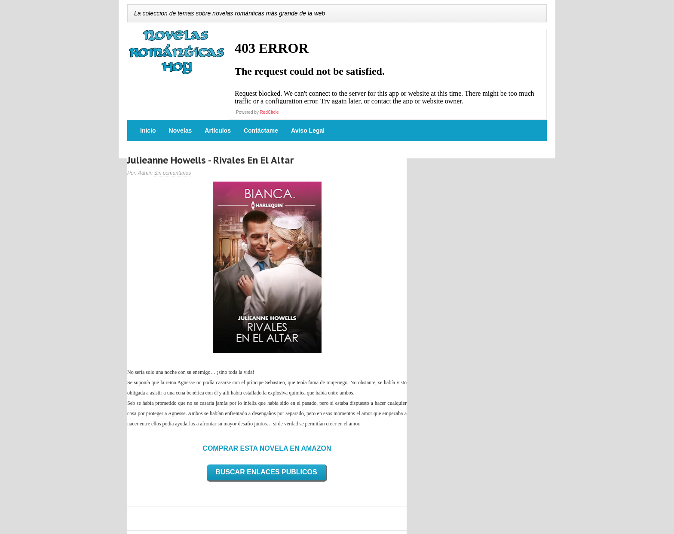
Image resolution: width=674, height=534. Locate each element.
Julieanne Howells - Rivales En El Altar (210, 160)
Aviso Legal (308, 130)
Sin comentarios (172, 173)
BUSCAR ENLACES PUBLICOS (266, 472)
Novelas (180, 130)
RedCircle (269, 112)
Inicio (148, 130)
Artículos (218, 130)
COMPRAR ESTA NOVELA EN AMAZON (266, 448)
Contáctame (261, 130)
